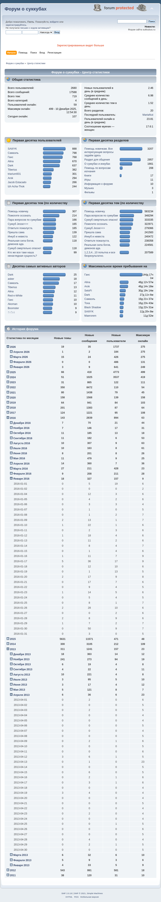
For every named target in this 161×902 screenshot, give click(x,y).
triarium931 (14, 173)
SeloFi (88, 290)
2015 (13, 639)
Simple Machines (95, 893)
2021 (13, 392)
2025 (13, 372)
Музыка (89, 188)
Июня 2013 (20, 684)
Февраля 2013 (22, 860)
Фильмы (89, 192)
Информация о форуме (98, 183)
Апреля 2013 (21, 695)
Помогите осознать (19, 215)
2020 (13, 397)
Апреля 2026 (21, 352)
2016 (13, 418)
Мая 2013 (19, 689)
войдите (54, 22)
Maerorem (90, 315)
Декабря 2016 (22, 423)
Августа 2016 (21, 443)
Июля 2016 (20, 448)
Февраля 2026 (22, 362)
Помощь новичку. (18, 211)
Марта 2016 (20, 468)
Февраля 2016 (22, 473)
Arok (10, 178)
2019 (13, 402)
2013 (13, 649)
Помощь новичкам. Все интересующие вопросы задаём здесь (99, 152)
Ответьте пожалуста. (20, 228)
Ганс (10, 157)
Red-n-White (15, 295)
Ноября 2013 (21, 659)
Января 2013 (21, 865)
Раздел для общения (97, 159)
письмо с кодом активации (34, 28)
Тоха (87, 303)
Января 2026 (21, 367)
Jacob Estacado (17, 182)
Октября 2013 (22, 664)
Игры (87, 179)
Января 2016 (21, 478)
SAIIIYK (12, 148)
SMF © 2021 (80, 893)
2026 (13, 347)
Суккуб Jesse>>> (18, 224)
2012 (13, 870)
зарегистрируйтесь (16, 25)
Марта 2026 (20, 357)
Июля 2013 (20, 679)
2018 (13, 407)
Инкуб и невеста (18, 236)
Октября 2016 (22, 433)
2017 (13, 412)
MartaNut (148, 114)
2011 (13, 875)
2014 (13, 644)
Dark (10, 165)
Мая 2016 (19, 458)
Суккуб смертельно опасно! (24, 248)
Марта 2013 (20, 855)
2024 (13, 377)
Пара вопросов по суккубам (24, 219)
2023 (13, 382)
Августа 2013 (21, 674)
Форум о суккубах (26, 9)
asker (11, 278)
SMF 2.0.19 (66, 893)
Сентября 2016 (22, 438)
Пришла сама (16, 232)
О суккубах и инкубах (97, 163)
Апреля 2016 (21, 463)
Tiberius (12, 169)
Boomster (13, 308)
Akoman (12, 304)
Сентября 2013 (22, 669)
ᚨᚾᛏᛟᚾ (11, 312)
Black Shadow (92, 307)
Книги (87, 175)
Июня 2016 (20, 453)
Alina (11, 161)
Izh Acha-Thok (16, 186)
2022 (13, 387)
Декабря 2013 (22, 654)
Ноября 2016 (21, 428)
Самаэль (13, 152)
